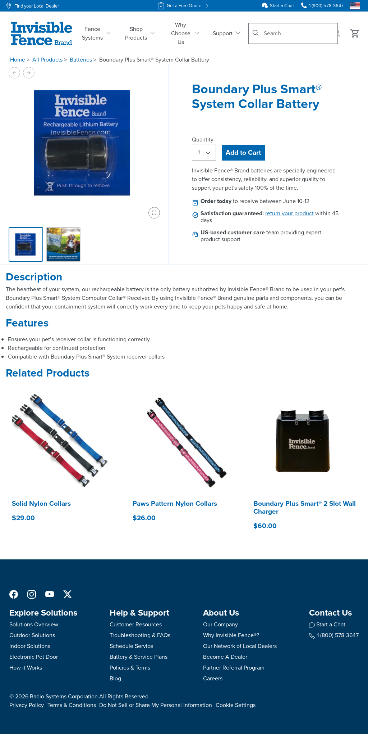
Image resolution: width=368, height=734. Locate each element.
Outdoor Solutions (32, 635)
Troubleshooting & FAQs (140, 635)
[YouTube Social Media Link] (49, 594)
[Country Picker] (354, 6)
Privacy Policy (26, 705)
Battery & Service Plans (138, 657)
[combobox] (293, 33)
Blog (115, 678)
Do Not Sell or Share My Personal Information (155, 705)
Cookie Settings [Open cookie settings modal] (236, 705)
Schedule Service (131, 646)
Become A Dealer (225, 657)
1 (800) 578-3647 (334, 635)
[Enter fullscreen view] (154, 213)
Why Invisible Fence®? (231, 635)
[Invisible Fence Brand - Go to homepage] (42, 33)
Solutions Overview (33, 624)
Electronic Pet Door (33, 657)
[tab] (26, 244)
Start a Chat (282, 5)
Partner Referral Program (233, 667)
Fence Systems (96, 33)
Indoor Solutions (29, 646)
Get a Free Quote (184, 5)
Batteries (81, 59)
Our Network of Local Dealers (240, 646)
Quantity (202, 139)
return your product (289, 213)
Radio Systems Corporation (64, 696)
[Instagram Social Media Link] (31, 594)
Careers (212, 678)
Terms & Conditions (71, 705)
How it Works (25, 667)
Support (227, 33)
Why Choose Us (185, 33)
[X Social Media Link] (67, 594)
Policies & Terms (130, 667)
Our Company (220, 624)
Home (17, 59)
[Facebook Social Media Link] (13, 594)
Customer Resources (136, 624)
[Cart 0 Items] (355, 33)
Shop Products (140, 33)
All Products (47, 59)
